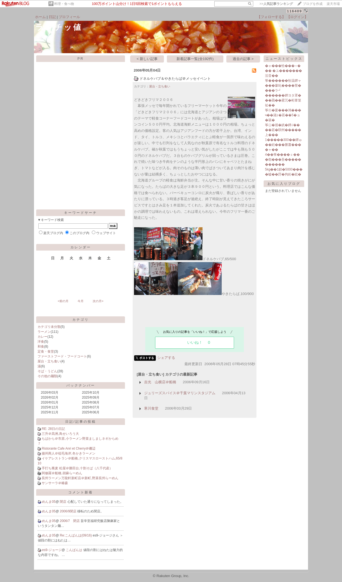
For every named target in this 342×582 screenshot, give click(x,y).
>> (276, 4)
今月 (81, 301)
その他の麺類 (47, 376)
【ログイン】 (297, 17)
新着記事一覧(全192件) (194, 59)
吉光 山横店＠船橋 (160, 382)
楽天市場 (333, 4)
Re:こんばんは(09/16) (76, 535)
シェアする (166, 358)
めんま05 (48, 502)
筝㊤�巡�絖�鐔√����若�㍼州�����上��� (283, 130)
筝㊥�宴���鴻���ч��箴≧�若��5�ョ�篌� (283, 115)
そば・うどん (47, 371)
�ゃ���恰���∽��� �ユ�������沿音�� (283, 71)
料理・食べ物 (64, 4)
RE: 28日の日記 (53, 429)
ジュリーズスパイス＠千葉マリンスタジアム (179, 393)
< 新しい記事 (147, 59)
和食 (41, 346)
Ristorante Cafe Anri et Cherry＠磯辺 (68, 448)
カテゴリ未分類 (49, 327)
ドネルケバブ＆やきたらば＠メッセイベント (175, 78)
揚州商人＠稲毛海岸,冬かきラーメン (68, 453)
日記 (52, 17)
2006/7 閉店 (70, 521)
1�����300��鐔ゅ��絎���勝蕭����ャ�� (283, 145)
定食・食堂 (46, 351)
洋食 (41, 341)
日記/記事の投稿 (80, 422)
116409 (294, 11)
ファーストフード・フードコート (62, 356)
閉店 (63, 502)
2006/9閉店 (68, 511)
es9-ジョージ (51, 550)
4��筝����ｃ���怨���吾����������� (283, 159)
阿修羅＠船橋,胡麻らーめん (62, 473)
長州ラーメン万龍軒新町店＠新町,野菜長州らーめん (80, 478)
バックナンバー (80, 385)
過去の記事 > (243, 59)
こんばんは (74, 550)
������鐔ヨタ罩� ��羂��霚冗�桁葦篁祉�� (283, 100)
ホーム (40, 17)
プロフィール (69, 17)
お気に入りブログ (283, 184)
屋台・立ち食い (49, 361)
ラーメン (44, 332)
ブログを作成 (313, 4)
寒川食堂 (151, 408)
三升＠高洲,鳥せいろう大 (60, 434)
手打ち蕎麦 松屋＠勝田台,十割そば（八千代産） (77, 468)
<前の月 (63, 301)
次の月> (98, 301)
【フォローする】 (271, 17)
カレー (42, 337)
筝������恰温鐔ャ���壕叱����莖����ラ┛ (283, 85)
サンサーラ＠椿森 (55, 483)
